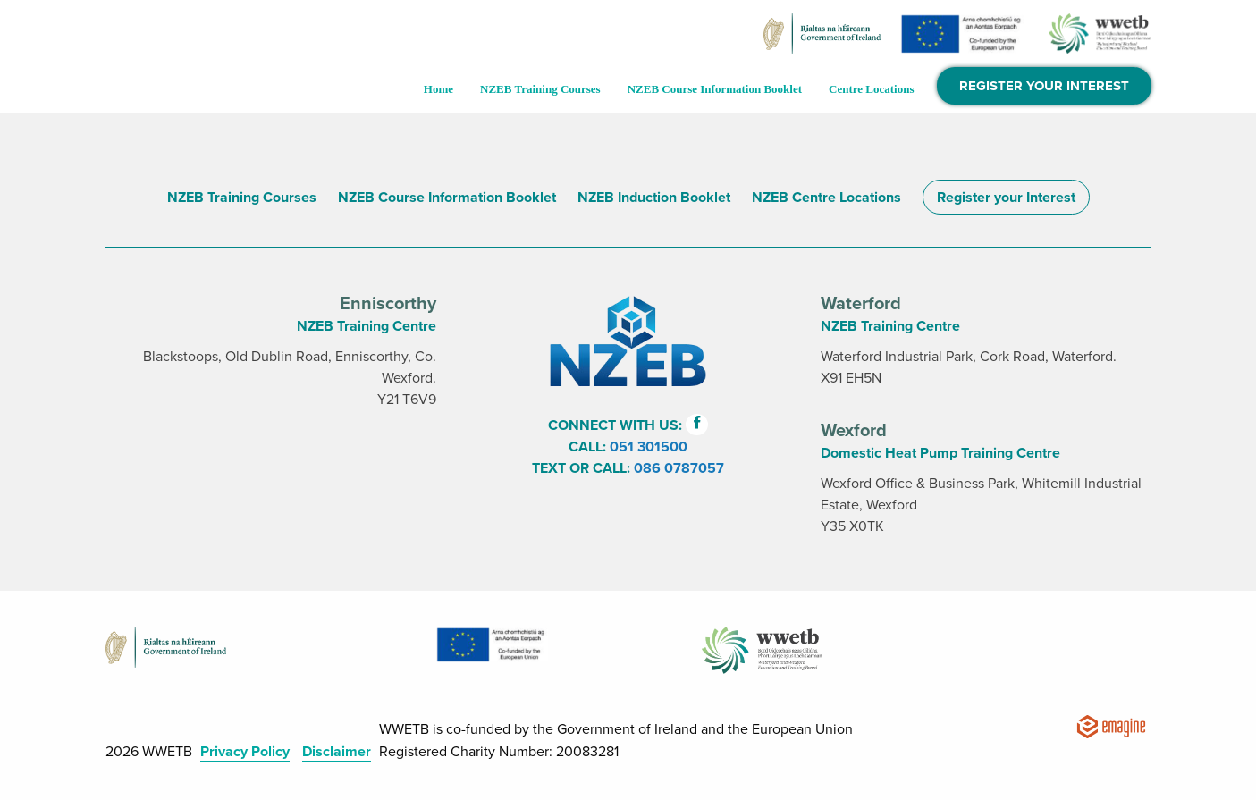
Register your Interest (1006, 197)
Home (438, 89)
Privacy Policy (245, 752)
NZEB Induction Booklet (653, 197)
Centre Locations (871, 89)
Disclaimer (336, 752)
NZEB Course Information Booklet (715, 89)
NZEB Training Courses (540, 89)
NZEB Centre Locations (826, 197)
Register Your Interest (1044, 86)
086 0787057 (679, 468)
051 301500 (648, 447)
